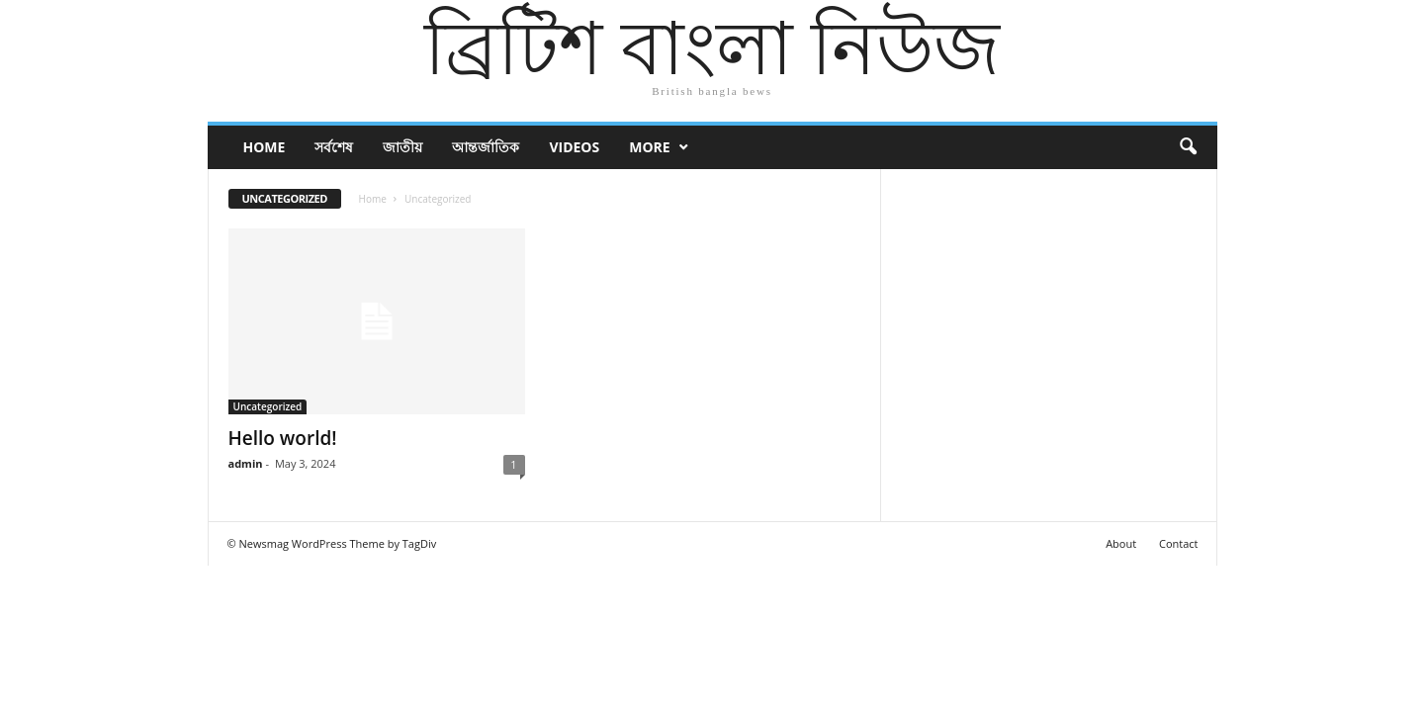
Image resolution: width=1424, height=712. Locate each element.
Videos (574, 146)
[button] (1187, 147)
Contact (1179, 543)
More (649, 146)
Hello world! (282, 438)
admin (245, 463)
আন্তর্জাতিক (485, 146)
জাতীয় (402, 146)
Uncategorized (268, 406)
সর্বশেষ (333, 146)
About (1121, 543)
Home (264, 146)
